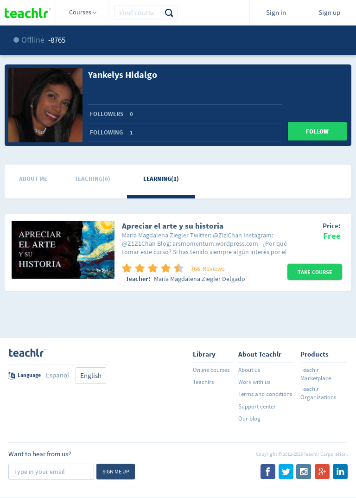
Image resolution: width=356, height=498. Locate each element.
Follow (317, 131)
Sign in (276, 12)
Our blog (249, 418)
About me (33, 179)
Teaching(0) (92, 179)
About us (249, 370)
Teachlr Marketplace (315, 374)
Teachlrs (203, 382)
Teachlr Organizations (318, 393)
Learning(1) (161, 179)
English (91, 375)
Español (57, 374)
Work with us (254, 382)
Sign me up (115, 471)
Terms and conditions (265, 394)
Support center (257, 406)
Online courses (211, 370)
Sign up (329, 12)
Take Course (315, 271)
